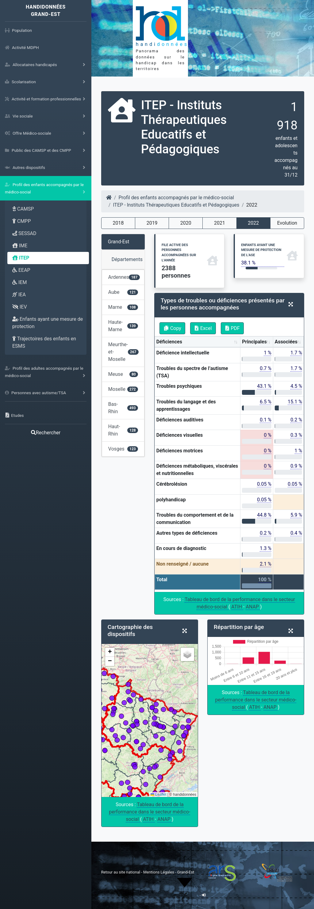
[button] (109, 652)
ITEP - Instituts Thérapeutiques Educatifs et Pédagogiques (176, 205)
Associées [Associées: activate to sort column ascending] (286, 342)
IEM (19, 282)
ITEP (20, 258)
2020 (185, 223)
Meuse (123, 374)
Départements (127, 259)
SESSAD (24, 233)
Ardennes (124, 277)
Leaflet (158, 794)
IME (19, 246)
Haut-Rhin (123, 430)
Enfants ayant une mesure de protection (47, 322)
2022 (253, 223)
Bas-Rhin (123, 407)
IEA (19, 294)
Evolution (287, 223)
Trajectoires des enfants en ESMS (44, 342)
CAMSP (23, 209)
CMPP (21, 221)
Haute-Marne (123, 325)
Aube (123, 292)
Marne (123, 307)
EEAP (21, 270)
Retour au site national (120, 872)
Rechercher (45, 433)
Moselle (123, 389)
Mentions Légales (159, 872)
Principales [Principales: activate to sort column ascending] (254, 342)
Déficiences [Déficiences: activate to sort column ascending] (169, 342)
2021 (219, 223)
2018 (118, 223)
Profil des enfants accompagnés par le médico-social (176, 197)
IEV (19, 307)
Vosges (123, 449)
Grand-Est (118, 242)
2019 (152, 223)
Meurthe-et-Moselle (123, 352)
